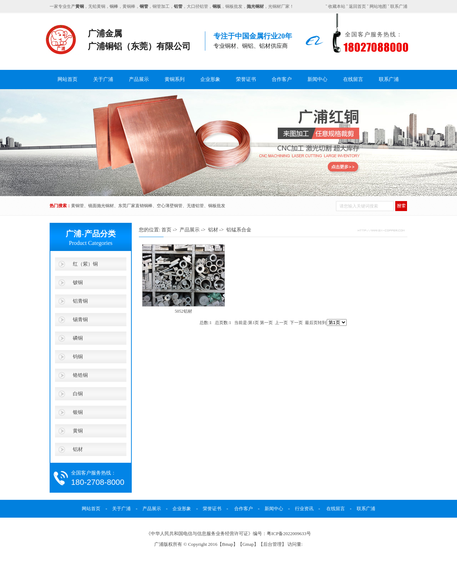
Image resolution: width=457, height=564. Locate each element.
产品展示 (139, 79)
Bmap (227, 544)
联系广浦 (398, 6)
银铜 (78, 412)
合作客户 (282, 79)
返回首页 (357, 6)
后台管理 (272, 544)
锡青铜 (80, 319)
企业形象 (210, 79)
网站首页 (67, 79)
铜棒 (114, 6)
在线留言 (353, 79)
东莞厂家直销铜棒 (135, 205)
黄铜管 (77, 205)
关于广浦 (103, 79)
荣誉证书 (246, 79)
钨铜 (78, 356)
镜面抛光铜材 (101, 205)
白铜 (78, 393)
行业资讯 (304, 508)
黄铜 (78, 431)
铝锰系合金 (238, 229)
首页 (166, 229)
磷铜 (78, 338)
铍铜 (78, 282)
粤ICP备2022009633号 (289, 533)
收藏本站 (336, 6)
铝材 (78, 449)
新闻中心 (317, 79)
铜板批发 (216, 205)
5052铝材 (183, 311)
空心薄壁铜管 (169, 205)
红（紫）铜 (85, 264)
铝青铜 (80, 301)
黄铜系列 (175, 79)
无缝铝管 (195, 205)
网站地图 (378, 6)
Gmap (248, 544)
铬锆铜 (80, 375)
